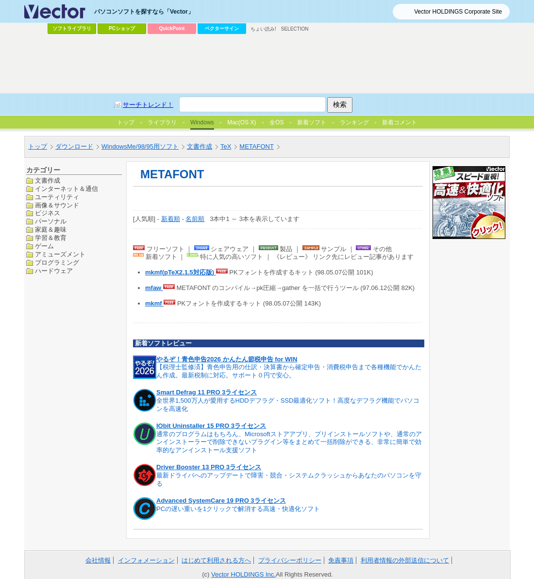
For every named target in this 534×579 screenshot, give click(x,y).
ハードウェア (54, 270)
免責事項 (340, 560)
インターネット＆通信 (66, 188)
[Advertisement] (267, 63)
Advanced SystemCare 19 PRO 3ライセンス (221, 500)
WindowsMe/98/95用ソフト (140, 146)
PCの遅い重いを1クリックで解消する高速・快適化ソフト (238, 508)
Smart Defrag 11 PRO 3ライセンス (206, 392)
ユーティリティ (57, 197)
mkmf (154, 303)
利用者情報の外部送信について (405, 560)
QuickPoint (172, 28)
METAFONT (256, 146)
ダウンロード (74, 146)
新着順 (170, 218)
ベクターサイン (222, 28)
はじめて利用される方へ (216, 560)
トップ (37, 146)
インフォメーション (146, 560)
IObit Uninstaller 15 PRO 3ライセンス (211, 425)
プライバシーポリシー (289, 560)
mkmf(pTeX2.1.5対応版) (180, 272)
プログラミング (57, 262)
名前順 (194, 218)
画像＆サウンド (57, 205)
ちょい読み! (263, 29)
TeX (225, 146)
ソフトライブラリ (71, 28)
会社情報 (98, 560)
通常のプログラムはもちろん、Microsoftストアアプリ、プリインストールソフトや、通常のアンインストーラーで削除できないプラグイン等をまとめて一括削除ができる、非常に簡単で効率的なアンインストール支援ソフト (289, 442)
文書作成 (199, 146)
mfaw (154, 287)
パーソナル (51, 221)
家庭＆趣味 (51, 229)
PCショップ (122, 28)
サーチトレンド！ (148, 104)
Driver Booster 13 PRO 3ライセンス (208, 467)
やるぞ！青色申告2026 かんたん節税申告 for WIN (226, 359)
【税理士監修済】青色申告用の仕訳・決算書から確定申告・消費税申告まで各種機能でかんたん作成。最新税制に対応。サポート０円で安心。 (288, 371)
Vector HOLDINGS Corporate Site (458, 11)
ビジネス (47, 213)
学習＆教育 (51, 237)
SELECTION (295, 29)
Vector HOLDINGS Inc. (243, 574)
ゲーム (44, 246)
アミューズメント (60, 254)
